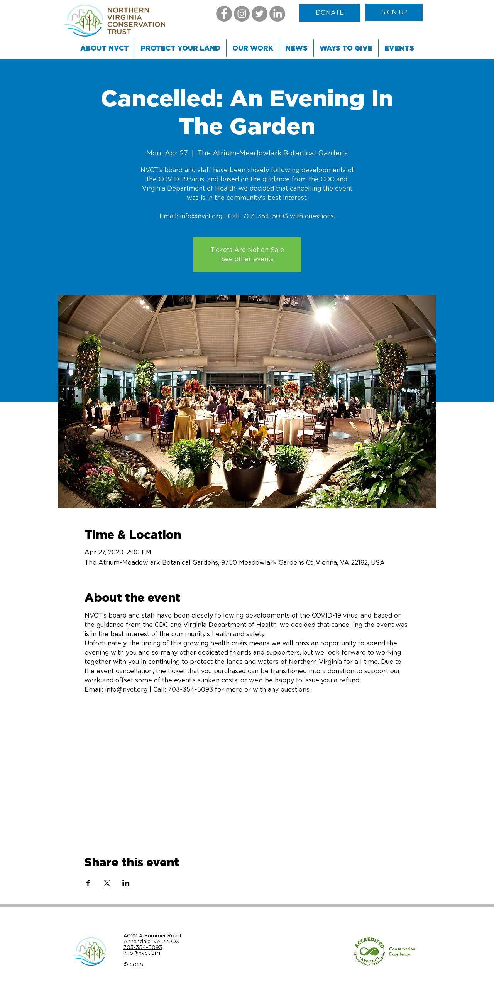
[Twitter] (259, 14)
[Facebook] (224, 14)
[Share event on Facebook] (88, 883)
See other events (247, 259)
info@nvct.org (142, 953)
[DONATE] (329, 13)
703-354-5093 (143, 947)
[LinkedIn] (277, 14)
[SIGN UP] (394, 12)
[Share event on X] (107, 883)
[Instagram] (242, 14)
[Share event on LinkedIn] (126, 883)
